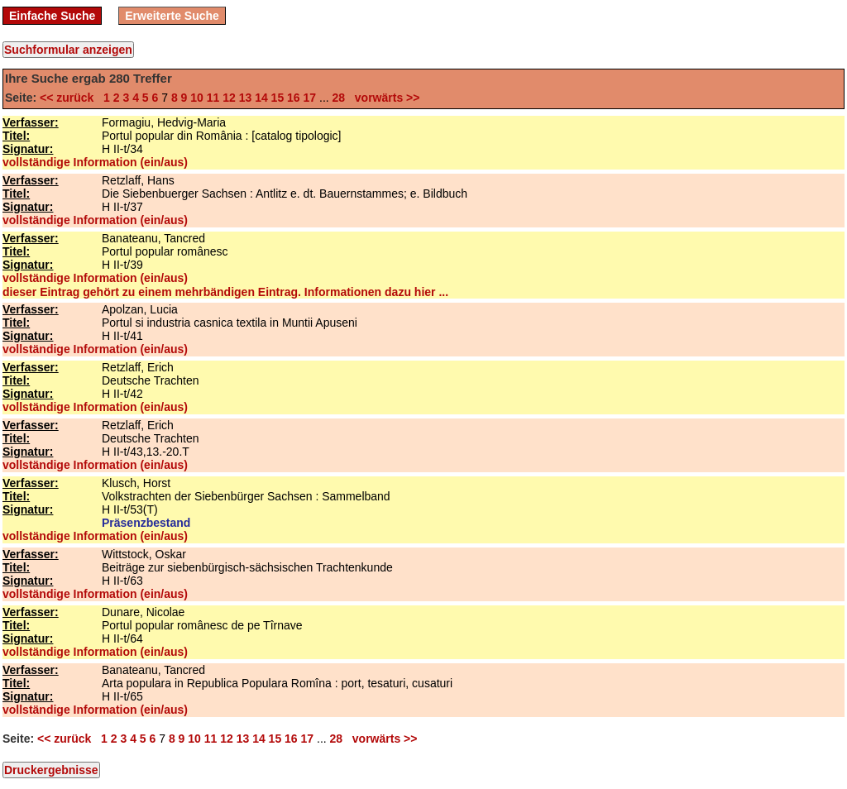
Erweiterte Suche (172, 15)
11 (213, 97)
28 (339, 97)
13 (245, 97)
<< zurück (70, 97)
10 (196, 97)
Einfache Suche (52, 15)
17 (310, 97)
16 (293, 97)
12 (229, 97)
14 (261, 97)
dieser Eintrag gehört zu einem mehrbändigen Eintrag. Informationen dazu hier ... (225, 292)
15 (278, 97)
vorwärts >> (383, 97)
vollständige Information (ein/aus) (95, 162)
